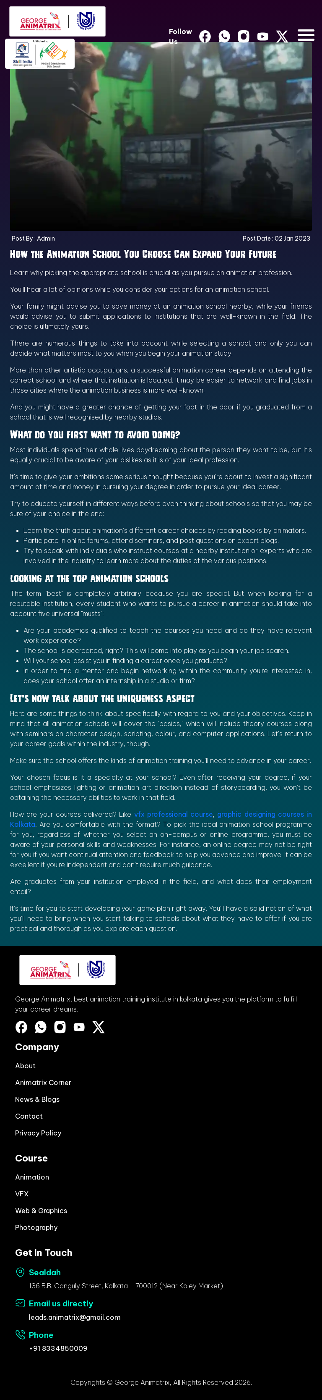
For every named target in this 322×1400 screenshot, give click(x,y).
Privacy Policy (38, 1133)
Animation (32, 1177)
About (25, 1066)
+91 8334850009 (58, 1348)
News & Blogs (37, 1099)
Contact (29, 1116)
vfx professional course (172, 814)
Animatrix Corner (43, 1082)
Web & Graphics (41, 1210)
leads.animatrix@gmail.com (75, 1317)
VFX (22, 1194)
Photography (36, 1227)
